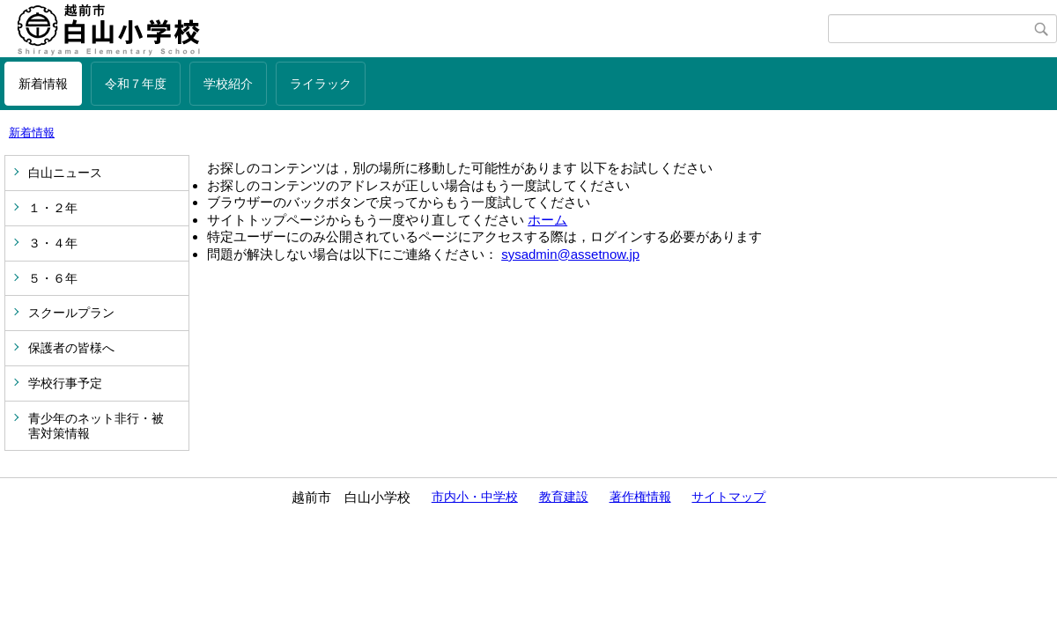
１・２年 (53, 208)
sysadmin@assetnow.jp (570, 254)
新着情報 (43, 84)
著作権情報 (640, 497)
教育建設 (563, 497)
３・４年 (53, 243)
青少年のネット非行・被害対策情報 (96, 425)
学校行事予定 (65, 383)
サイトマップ (728, 497)
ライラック (320, 84)
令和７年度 (135, 84)
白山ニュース (65, 173)
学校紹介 (228, 84)
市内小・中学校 (475, 497)
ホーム (547, 219)
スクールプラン (71, 313)
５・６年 (53, 278)
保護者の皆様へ (71, 348)
